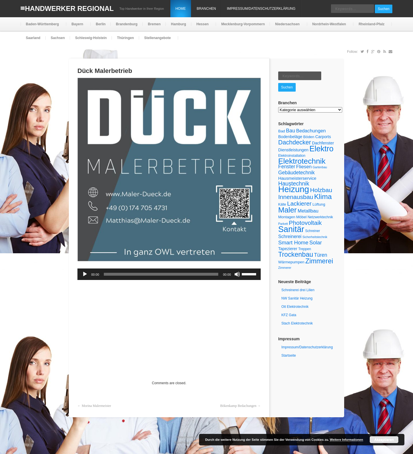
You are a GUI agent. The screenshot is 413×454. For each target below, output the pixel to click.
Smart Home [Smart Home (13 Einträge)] (293, 242)
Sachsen (58, 38)
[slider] (161, 274)
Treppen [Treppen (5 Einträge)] (304, 249)
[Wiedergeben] (85, 274)
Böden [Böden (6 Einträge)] (308, 137)
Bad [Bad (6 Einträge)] (281, 131)
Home (181, 9)
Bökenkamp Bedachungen (238, 406)
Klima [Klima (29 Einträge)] (323, 196)
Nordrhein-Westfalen (328, 26)
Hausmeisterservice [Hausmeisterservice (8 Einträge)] (297, 178)
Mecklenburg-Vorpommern (243, 24)
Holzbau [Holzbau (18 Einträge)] (321, 190)
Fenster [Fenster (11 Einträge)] (286, 166)
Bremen (154, 24)
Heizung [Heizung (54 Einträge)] (293, 189)
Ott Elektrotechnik (295, 307)
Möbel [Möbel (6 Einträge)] (301, 217)
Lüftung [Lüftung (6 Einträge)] (318, 204)
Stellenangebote (157, 40)
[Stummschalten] (237, 274)
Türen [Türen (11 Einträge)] (320, 255)
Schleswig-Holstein (91, 38)
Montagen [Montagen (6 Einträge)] (286, 217)
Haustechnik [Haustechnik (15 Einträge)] (293, 183)
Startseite (288, 355)
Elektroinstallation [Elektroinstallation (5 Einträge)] (291, 156)
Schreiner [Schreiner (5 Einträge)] (312, 231)
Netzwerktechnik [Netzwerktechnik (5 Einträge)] (320, 217)
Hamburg (178, 24)
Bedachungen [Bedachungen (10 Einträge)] (311, 131)
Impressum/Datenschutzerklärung (261, 9)
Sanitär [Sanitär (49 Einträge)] (291, 229)
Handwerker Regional (69, 8)
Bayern (76, 26)
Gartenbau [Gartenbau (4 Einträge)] (320, 167)
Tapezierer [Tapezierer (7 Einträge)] (287, 248)
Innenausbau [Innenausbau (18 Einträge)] (295, 197)
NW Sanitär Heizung (297, 298)
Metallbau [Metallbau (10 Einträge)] (308, 211)
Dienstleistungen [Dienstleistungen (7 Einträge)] (293, 150)
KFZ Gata (288, 315)
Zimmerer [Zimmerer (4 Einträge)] (284, 267)
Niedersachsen (286, 26)
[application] (169, 274)
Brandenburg (126, 24)
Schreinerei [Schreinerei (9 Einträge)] (289, 236)
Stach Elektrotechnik (297, 323)
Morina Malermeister (96, 406)
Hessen (202, 26)
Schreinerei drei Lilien (297, 290)
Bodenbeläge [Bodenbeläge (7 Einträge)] (290, 136)
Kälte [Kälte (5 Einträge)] (282, 204)
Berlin (101, 24)
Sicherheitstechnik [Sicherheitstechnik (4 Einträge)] (315, 237)
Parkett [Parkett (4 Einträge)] (283, 223)
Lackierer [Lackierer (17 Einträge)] (299, 203)
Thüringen (125, 38)
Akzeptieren (384, 440)
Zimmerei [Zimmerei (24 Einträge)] (319, 261)
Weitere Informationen (346, 439)
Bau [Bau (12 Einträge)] (290, 131)
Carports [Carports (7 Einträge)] (323, 136)
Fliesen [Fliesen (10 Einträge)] (304, 166)
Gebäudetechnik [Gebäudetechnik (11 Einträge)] (296, 172)
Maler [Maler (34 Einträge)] (287, 210)
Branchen (206, 9)
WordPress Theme (187, 442)
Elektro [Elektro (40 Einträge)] (321, 148)
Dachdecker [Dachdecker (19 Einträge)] (294, 142)
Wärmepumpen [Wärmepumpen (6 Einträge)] (291, 262)
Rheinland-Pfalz (370, 26)
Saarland (33, 38)
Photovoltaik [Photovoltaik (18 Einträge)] (305, 222)
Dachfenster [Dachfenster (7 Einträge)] (323, 143)
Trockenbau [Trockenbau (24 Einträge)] (295, 254)
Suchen (383, 9)
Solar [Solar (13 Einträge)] (315, 242)
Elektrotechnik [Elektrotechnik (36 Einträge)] (302, 161)
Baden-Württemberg (42, 26)
